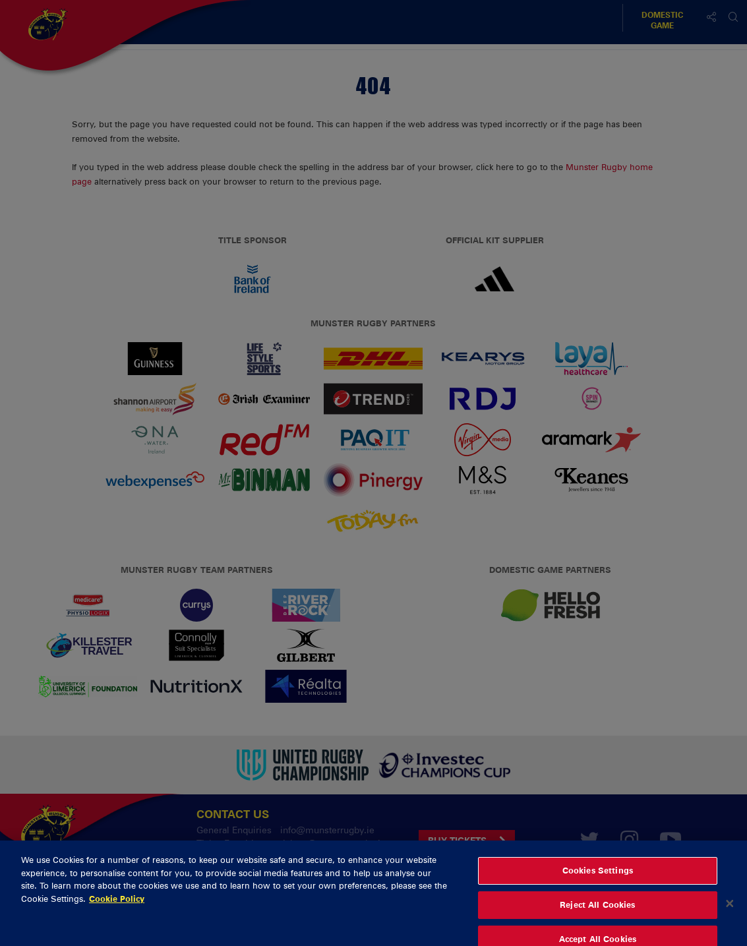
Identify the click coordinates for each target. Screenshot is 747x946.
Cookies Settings (597, 882)
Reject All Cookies (597, 916)
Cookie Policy (116, 910)
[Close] (730, 916)
